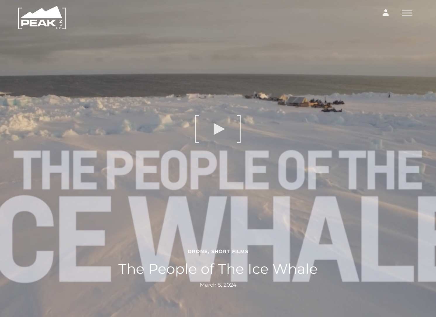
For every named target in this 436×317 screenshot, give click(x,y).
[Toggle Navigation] (407, 13)
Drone (198, 251)
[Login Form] (385, 12)
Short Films (229, 251)
